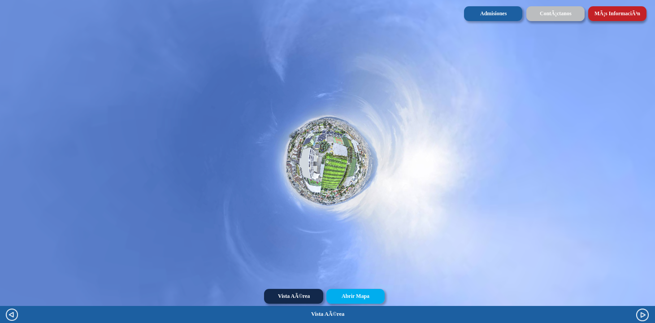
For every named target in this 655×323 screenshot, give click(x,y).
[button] (643, 315)
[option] (327, 314)
